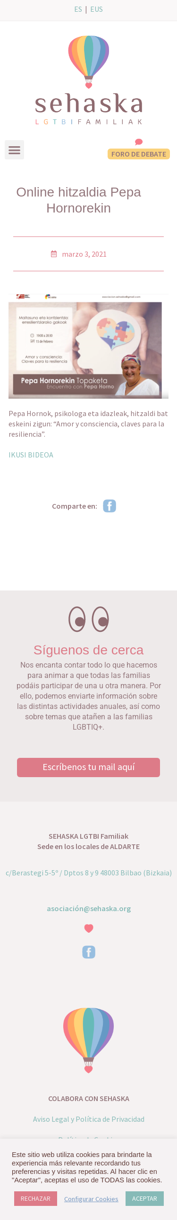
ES (78, 9)
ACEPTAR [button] (144, 1198)
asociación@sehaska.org (89, 908)
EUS (96, 9)
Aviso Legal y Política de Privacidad (88, 1119)
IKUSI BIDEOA (30, 454)
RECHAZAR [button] (36, 1198)
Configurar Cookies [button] (91, 1199)
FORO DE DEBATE (138, 153)
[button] (14, 149)
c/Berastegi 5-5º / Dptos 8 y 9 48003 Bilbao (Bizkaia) (89, 872)
